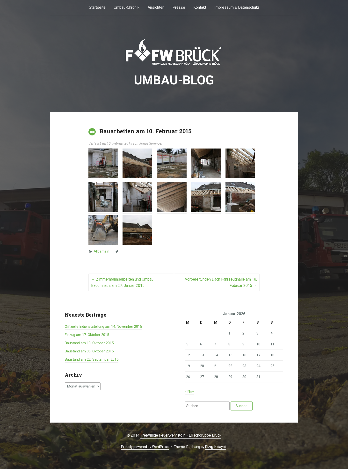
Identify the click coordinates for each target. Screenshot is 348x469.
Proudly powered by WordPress (145, 447)
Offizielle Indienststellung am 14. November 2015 (103, 326)
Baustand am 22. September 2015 (91, 359)
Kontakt (199, 7)
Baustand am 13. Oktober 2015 (89, 343)
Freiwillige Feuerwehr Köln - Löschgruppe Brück (180, 435)
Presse (179, 7)
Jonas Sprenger (151, 143)
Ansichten (156, 7)
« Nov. (189, 391)
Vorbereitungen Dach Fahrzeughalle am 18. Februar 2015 (221, 282)
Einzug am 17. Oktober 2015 (87, 335)
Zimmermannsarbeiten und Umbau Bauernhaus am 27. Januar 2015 (122, 282)
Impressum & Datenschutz (236, 7)
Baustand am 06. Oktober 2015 (89, 351)
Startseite (97, 7)
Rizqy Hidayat (215, 447)
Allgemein (101, 251)
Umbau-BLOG (174, 80)
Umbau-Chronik (126, 7)
